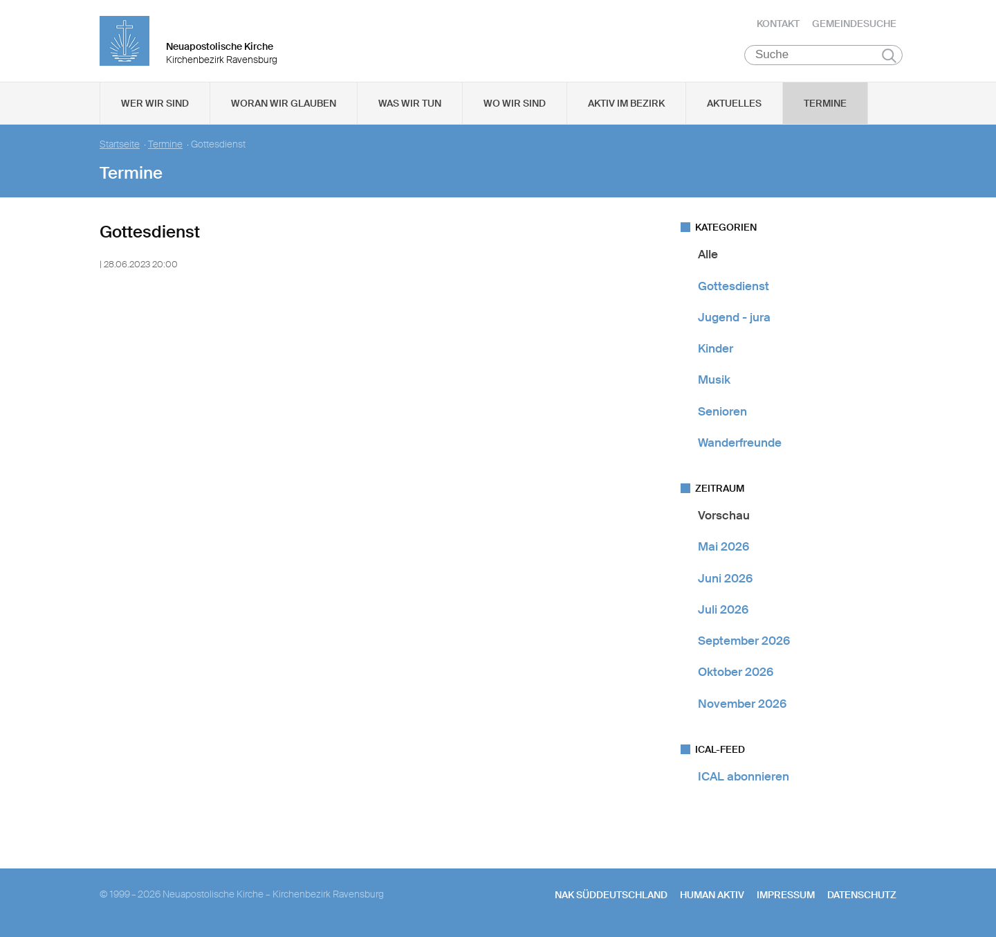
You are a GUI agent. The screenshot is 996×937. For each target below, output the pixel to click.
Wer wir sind (155, 104)
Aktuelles (734, 104)
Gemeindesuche (854, 24)
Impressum (786, 896)
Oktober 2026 (735, 673)
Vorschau (724, 516)
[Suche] (823, 56)
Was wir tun (409, 104)
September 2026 (744, 642)
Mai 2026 (723, 547)
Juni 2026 (725, 579)
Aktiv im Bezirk (626, 104)
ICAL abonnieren (743, 777)
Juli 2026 (723, 610)
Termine (825, 104)
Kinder (715, 349)
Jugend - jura (734, 318)
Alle (708, 255)
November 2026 (742, 704)
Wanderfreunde (740, 444)
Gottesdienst (733, 286)
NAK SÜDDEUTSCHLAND (611, 896)
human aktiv (712, 896)
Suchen (889, 56)
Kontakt (778, 24)
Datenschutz (861, 896)
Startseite (120, 146)
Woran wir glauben (283, 104)
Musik (714, 381)
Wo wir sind (514, 104)
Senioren (722, 412)
